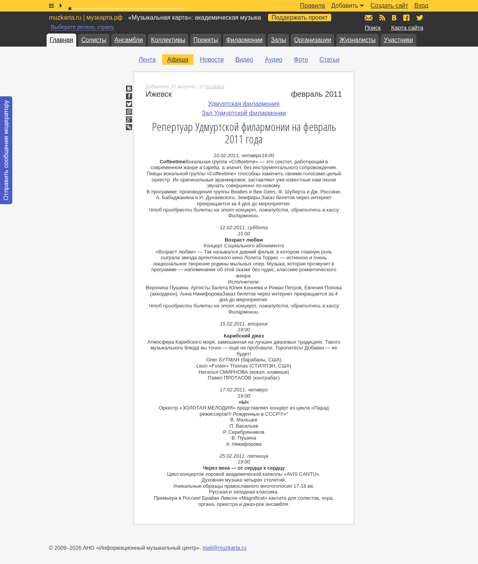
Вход (421, 5)
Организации (312, 40)
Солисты (93, 40)
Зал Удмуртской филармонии (244, 113)
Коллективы (168, 40)
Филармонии (244, 40)
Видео (244, 59)
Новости (212, 59)
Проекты (205, 40)
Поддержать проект (300, 17)
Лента (147, 59)
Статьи (330, 59)
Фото (301, 59)
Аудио (273, 59)
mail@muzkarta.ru (225, 548)
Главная (61, 40)
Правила (312, 5)
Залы (278, 40)
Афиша (177, 59)
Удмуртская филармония (244, 104)
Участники (398, 40)
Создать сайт (389, 5)
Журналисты (357, 40)
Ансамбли (128, 40)
